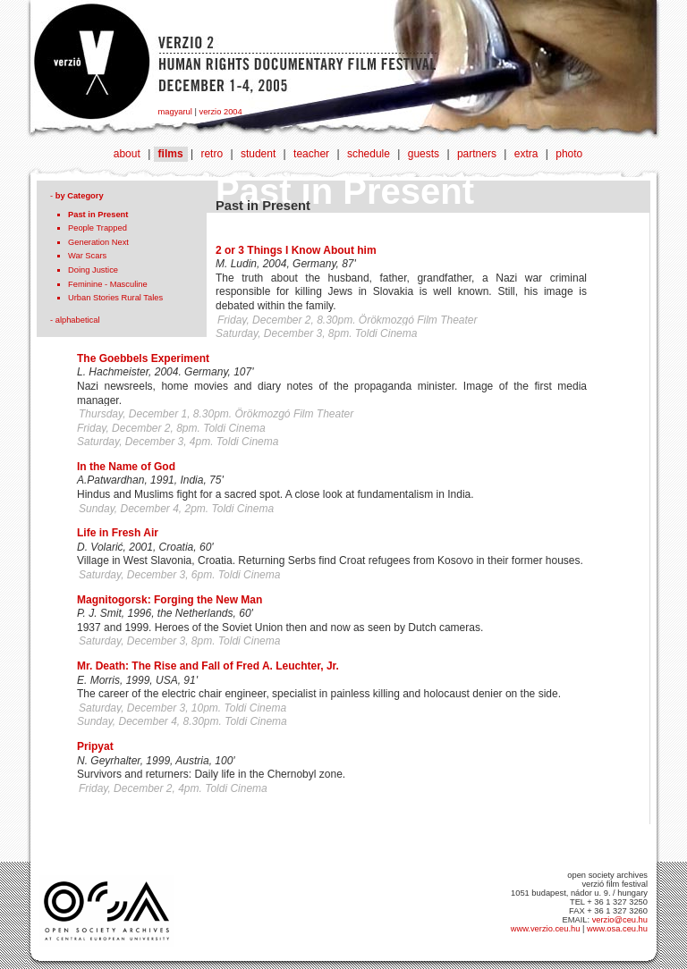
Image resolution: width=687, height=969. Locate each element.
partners (476, 153)
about (127, 153)
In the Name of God (126, 466)
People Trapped (97, 227)
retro (211, 153)
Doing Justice (93, 269)
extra (526, 153)
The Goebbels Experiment (143, 358)
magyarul (175, 111)
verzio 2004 (220, 111)
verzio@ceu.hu (620, 919)
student (258, 153)
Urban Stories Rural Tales (115, 297)
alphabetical (77, 320)
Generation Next (98, 242)
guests (423, 153)
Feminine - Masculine (108, 284)
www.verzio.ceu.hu (546, 928)
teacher (311, 153)
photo (569, 153)
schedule (368, 153)
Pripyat (95, 746)
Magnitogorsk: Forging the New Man (169, 600)
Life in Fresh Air (117, 533)
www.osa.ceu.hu (617, 928)
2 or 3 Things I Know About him (296, 250)
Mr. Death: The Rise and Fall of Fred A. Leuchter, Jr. (208, 666)
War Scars (87, 255)
